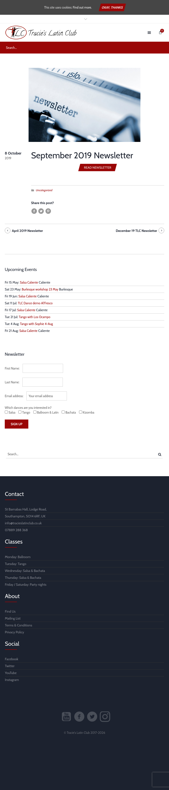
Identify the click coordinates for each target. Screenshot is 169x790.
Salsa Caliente (29, 282)
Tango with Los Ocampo (34, 317)
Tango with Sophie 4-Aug (36, 324)
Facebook (11, 659)
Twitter (10, 666)
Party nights (38, 584)
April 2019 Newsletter (27, 231)
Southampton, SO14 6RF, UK (25, 516)
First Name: (12, 368)
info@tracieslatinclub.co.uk (23, 523)
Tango (22, 564)
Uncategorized (44, 190)
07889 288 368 (16, 530)
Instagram (12, 680)
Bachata (39, 571)
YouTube (11, 673)
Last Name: (12, 382)
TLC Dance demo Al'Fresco (35, 303)
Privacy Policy (14, 632)
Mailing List (13, 618)
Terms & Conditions (18, 625)
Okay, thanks (112, 7)
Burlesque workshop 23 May (40, 289)
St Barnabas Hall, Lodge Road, (26, 509)
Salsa (26, 571)
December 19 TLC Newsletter (136, 231)
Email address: (14, 396)
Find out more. (82, 7)
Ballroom (24, 557)
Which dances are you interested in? (28, 408)
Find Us (10, 611)
